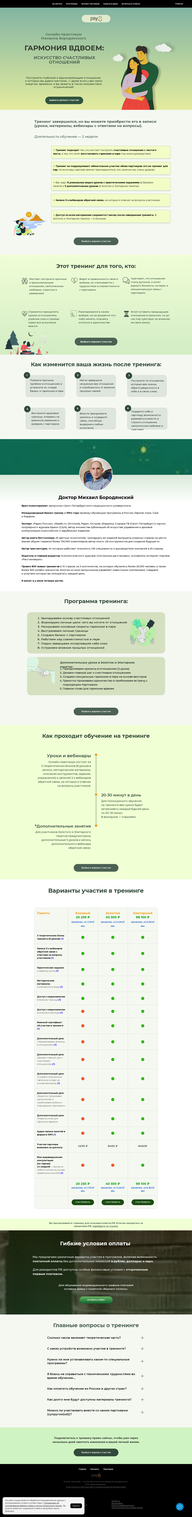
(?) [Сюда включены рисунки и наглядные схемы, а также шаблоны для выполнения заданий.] (61, 987)
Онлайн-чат (115, 1501)
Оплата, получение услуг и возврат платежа (127, 1507)
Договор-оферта (117, 1503)
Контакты (95, 1469)
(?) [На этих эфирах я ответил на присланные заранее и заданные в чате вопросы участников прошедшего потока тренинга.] (52, 958)
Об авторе (57, 4)
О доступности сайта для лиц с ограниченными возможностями (96, 1487)
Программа (72, 4)
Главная (82, 1469)
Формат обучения (90, 4)
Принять (76, 1506)
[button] (96, 1299)
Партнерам (108, 1469)
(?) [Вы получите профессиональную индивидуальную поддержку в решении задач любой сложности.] (61, 1173)
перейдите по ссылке (105, 1226)
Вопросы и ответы (131, 4)
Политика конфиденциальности (122, 1505)
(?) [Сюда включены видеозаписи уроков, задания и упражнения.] (62, 939)
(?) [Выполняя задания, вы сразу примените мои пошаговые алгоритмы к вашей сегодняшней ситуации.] (57, 971)
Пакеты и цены (110, 4)
